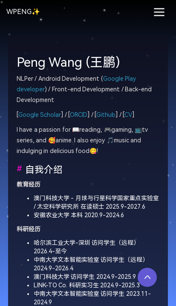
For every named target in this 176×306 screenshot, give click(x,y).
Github (105, 115)
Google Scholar (39, 115)
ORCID (78, 115)
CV (128, 115)
